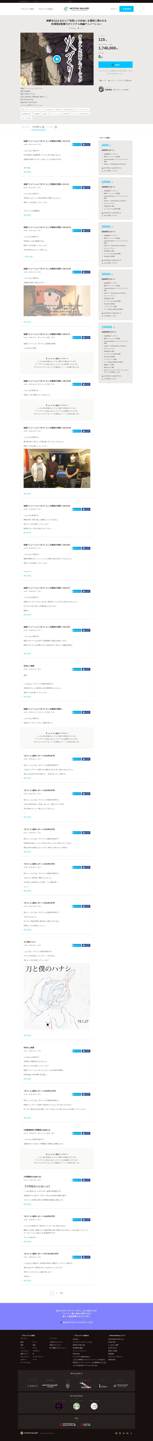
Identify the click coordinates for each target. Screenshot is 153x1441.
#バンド (74, 114)
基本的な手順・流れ (79, 1345)
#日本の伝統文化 (84, 114)
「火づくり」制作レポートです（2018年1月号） (41, 1253)
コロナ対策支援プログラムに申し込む (85, 1365)
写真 (21, 1345)
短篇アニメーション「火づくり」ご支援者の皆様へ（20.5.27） (47, 587)
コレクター (52, 127)
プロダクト (36, 1351)
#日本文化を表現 (68, 109)
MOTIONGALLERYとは (116, 1339)
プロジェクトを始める (45, 9)
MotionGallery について (127, 1)
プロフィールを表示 (121, 90)
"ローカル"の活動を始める (81, 1357)
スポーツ (23, 1359)
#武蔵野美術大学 (26, 114)
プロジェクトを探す (27, 9)
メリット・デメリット (80, 1351)
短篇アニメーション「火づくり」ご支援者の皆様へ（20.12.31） (47, 227)
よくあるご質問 (113, 1345)
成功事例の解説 (78, 1348)
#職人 (23, 109)
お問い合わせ (112, 1348)
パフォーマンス (38, 1357)
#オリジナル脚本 (26, 118)
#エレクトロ (31, 109)
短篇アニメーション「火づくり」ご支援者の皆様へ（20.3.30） (47, 626)
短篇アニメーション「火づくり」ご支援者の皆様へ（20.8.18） (47, 505)
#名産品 (45, 114)
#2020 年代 (112, 1342)
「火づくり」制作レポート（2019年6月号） (39, 790)
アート (35, 1342)
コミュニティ (24, 1351)
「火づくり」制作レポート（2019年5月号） (39, 829)
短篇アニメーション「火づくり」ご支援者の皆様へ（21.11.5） (47, 141)
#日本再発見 (65, 114)
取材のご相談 (112, 1351)
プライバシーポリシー (115, 1357)
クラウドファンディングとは (82, 1342)
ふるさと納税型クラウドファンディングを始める (88, 1359)
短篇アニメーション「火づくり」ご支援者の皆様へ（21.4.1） (46, 184)
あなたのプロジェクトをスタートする (76, 1322)
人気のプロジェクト (56, 1342)
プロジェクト (25, 127)
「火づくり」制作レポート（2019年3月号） (39, 903)
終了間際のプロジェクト (57, 1348)
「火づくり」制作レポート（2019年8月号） (39, 755)
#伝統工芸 (49, 109)
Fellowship (76, 1354)
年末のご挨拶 (29, 665)
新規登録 (126, 9)
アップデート (38, 127)
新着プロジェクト (55, 1345)
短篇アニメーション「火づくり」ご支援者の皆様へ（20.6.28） (47, 544)
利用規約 (111, 1354)
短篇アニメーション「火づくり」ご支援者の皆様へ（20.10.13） (47, 427)
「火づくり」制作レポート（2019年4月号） (39, 864)
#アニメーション (55, 114)
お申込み (76, 1339)
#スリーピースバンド (82, 109)
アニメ (80, 28)
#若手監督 (58, 109)
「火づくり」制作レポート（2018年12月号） (40, 1091)
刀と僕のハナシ (30, 941)
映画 (21, 1342)
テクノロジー (24, 1357)
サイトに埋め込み (125, 80)
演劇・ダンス (24, 1354)
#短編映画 (37, 114)
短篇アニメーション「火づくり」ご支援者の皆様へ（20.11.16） (47, 268)
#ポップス (40, 109)
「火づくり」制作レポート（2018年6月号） (39, 1216)
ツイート (112, 80)
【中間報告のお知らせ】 (32, 1176)
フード (35, 1359)
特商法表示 (112, 1359)
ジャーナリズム (25, 1362)
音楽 (34, 1345)
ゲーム (35, 1348)
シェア (103, 80)
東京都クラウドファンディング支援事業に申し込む (88, 1362)
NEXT (61, 1293)
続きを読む (27, 172)
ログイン (114, 9)
